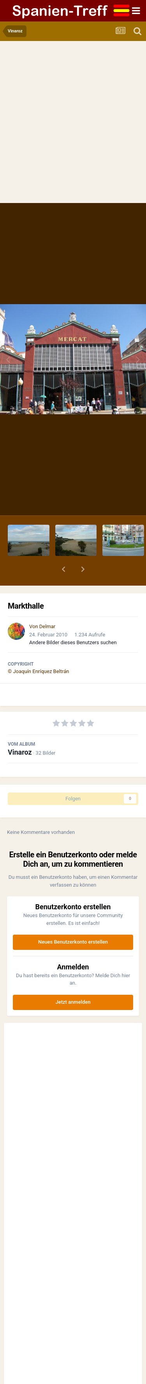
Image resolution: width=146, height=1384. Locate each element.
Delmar (47, 626)
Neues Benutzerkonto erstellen (73, 942)
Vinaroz (20, 752)
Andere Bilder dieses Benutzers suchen (73, 642)
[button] (63, 569)
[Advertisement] (73, 126)
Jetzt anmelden (73, 1002)
